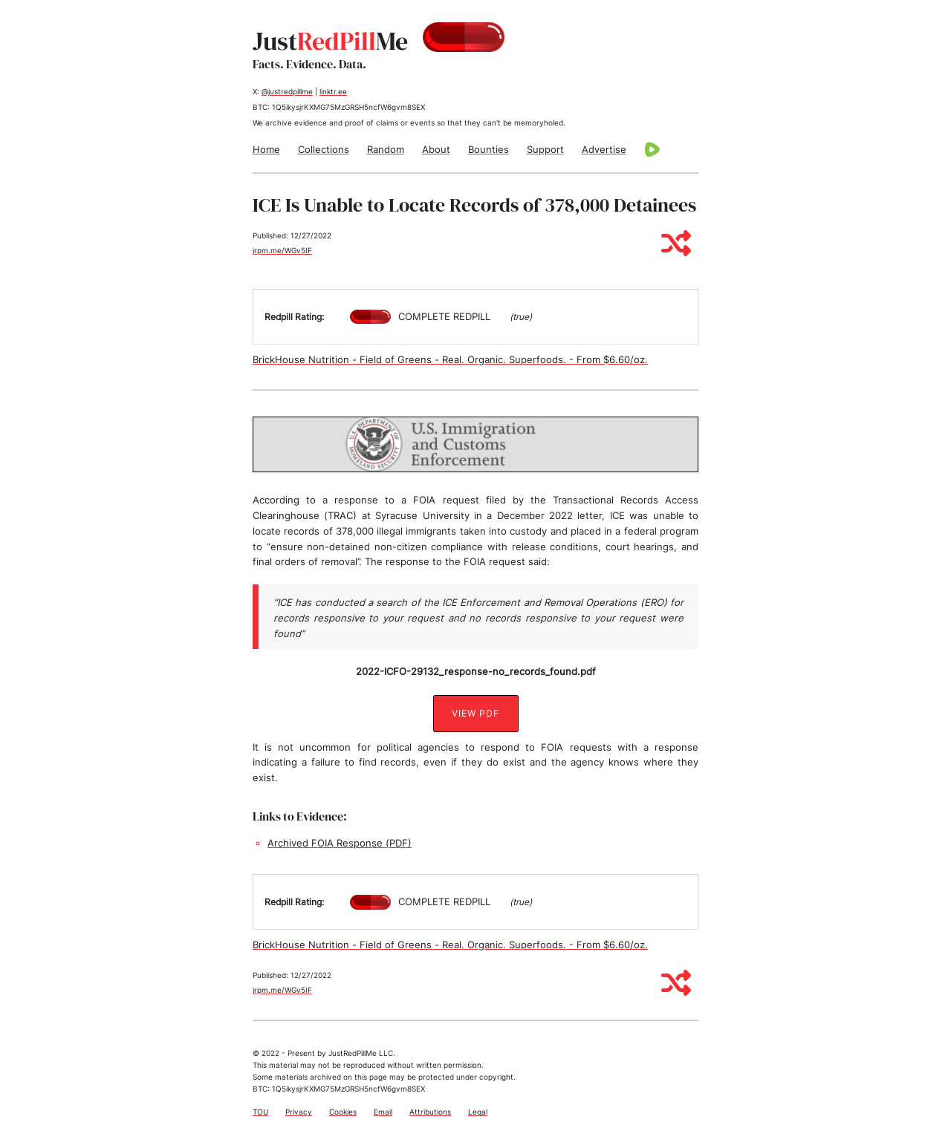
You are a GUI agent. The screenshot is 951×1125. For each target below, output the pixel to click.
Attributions (430, 1111)
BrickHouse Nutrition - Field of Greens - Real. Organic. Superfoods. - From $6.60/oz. (450, 359)
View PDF (475, 713)
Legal (477, 1111)
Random (385, 149)
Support (545, 149)
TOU (260, 1111)
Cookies (343, 1111)
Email (383, 1111)
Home (266, 149)
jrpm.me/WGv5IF (282, 250)
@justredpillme (287, 91)
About (436, 149)
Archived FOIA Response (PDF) (339, 843)
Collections (323, 149)
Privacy (298, 1111)
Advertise (604, 149)
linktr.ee (333, 91)
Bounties (488, 149)
